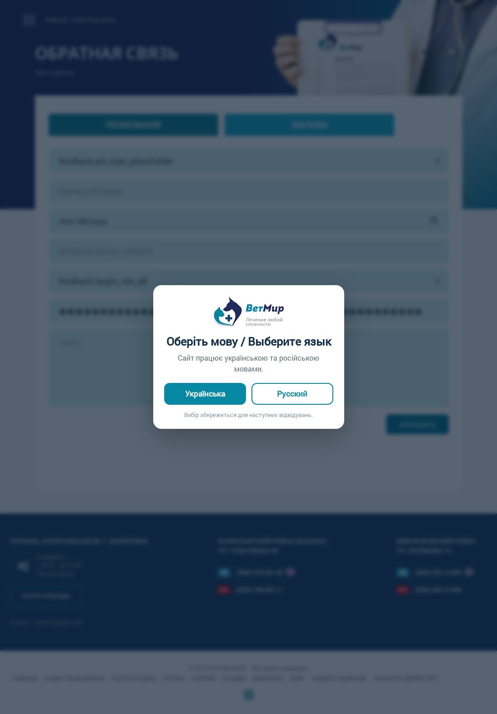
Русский (292, 393)
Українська (205, 393)
